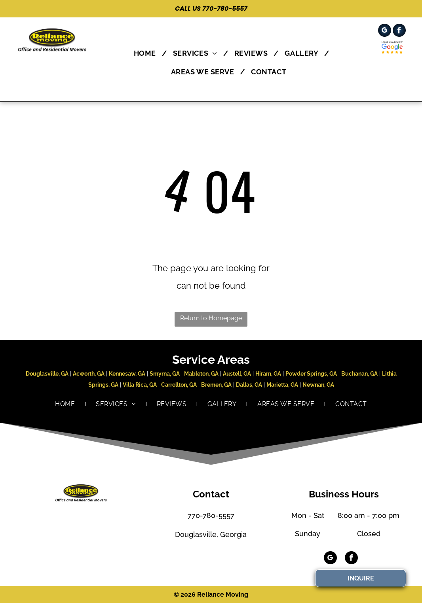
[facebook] (399, 31)
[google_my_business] (384, 31)
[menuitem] (147, 53)
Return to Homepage (211, 318)
